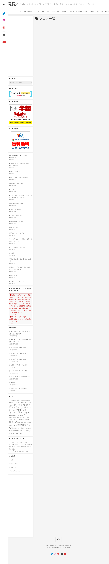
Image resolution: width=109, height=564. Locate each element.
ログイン (13, 460)
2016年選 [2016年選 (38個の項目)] (11, 405)
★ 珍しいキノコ (14, 227)
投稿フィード (15, 463)
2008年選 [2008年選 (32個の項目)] (11, 402)
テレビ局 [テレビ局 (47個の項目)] (18, 417)
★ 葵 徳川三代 (13, 275)
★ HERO (13, 382)
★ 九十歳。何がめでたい (16, 215)
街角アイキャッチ (64, 11)
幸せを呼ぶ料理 (77, 11)
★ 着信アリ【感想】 (15, 209)
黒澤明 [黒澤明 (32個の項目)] (20, 433)
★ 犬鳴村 (12, 253)
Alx (70, 548)
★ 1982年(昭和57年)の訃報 (17, 247)
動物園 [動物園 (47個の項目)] (19, 422)
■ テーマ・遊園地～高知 (16, 203)
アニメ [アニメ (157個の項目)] (27, 415)
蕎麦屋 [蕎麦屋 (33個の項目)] (29, 428)
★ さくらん (12, 189)
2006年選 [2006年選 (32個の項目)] (27, 400)
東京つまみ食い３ (22, 11)
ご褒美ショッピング (92, 11)
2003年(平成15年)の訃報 (18, 347)
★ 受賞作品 (12, 157)
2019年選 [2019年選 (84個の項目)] (13, 407)
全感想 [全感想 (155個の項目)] (13, 422)
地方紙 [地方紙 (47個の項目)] (24, 422)
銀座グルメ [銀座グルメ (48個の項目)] (14, 433)
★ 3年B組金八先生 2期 (16, 221)
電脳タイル (20, 4)
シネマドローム (35, 11)
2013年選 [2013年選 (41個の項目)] (16, 402)
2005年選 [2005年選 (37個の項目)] (22, 400)
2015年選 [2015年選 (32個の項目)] (28, 402)
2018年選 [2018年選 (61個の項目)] (26, 405)
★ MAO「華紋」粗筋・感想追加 (18, 177)
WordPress (57, 548)
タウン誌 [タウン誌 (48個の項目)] (12, 417)
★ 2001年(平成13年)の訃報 (19, 388)
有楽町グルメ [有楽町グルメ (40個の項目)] (16, 428)
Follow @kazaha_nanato (20, 451)
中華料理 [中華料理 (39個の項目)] (21, 420)
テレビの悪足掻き (49, 11)
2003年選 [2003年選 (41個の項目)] (17, 400)
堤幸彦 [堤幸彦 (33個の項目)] (28, 422)
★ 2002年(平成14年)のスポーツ (20, 376)
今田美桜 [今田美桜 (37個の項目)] (27, 420)
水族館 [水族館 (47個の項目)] (22, 428)
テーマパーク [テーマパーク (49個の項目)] (25, 417)
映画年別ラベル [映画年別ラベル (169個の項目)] (19, 426)
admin (103, 11)
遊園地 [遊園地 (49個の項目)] (18, 431)
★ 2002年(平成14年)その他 (19, 371)
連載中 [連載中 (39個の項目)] (14, 431)
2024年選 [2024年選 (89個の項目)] (15, 412)
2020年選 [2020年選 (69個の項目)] (22, 407)
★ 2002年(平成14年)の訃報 (19, 365)
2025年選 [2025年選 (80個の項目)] (25, 412)
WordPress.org (15, 471)
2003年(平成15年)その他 (18, 353)
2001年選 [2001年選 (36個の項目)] (11, 400)
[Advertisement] (20, 46)
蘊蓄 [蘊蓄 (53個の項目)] (10, 431)
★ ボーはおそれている (16, 171)
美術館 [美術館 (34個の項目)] (26, 428)
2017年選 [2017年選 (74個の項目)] (18, 405)
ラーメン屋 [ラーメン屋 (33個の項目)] (16, 420)
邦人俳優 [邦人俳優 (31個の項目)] (23, 431)
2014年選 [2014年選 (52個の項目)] (22, 402)
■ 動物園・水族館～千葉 (16, 183)
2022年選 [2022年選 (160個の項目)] (17, 409)
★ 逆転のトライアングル (16, 233)
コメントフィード (16, 467)
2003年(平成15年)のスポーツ (19, 359)
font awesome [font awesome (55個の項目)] (14, 415)
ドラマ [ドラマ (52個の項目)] (11, 420)
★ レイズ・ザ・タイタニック (18, 281)
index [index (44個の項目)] (21, 415)
